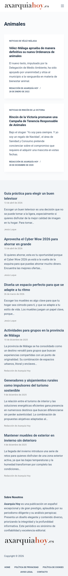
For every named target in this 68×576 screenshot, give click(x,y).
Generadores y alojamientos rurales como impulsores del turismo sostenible (31, 385)
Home (7, 567)
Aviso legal (26, 572)
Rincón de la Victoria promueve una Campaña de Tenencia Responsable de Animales (33, 121)
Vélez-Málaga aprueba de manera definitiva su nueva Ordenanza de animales (32, 52)
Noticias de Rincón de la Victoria (27, 110)
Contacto (42, 572)
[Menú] (62, 5)
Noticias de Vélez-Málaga (23, 41)
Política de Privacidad (26, 567)
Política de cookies (53, 567)
